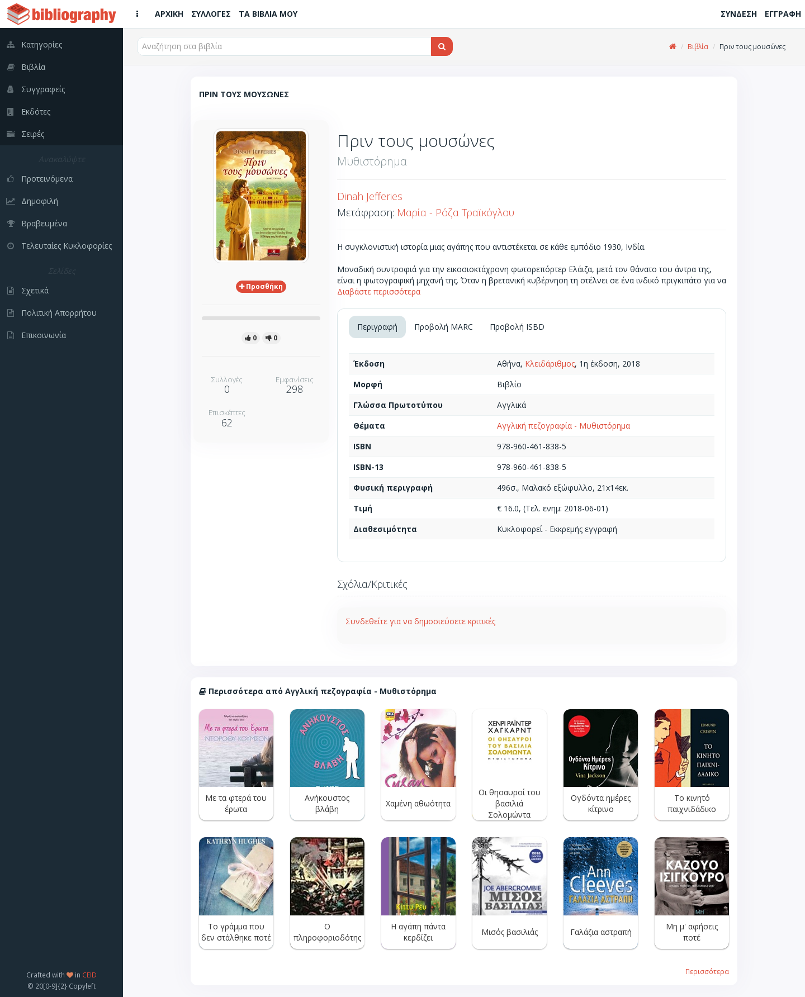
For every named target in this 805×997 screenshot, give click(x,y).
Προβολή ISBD (517, 326)
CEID (89, 974)
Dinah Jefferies (369, 196)
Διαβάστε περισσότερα (378, 291)
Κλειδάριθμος (550, 363)
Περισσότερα (707, 971)
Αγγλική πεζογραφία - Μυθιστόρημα (563, 425)
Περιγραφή (377, 326)
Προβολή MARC (443, 326)
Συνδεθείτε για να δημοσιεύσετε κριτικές (420, 621)
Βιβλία (698, 46)
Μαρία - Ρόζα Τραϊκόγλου (455, 212)
